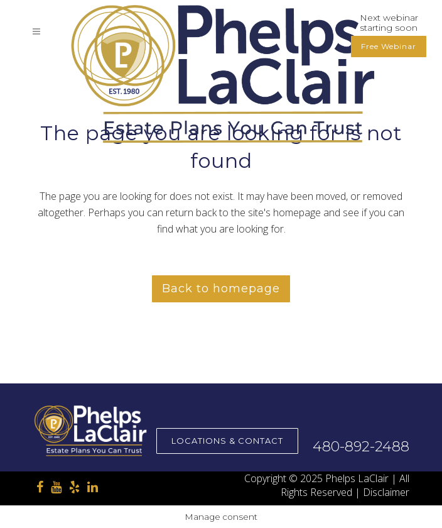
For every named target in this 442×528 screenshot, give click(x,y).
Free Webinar (388, 46)
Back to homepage (221, 288)
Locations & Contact (227, 441)
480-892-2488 (361, 446)
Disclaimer (386, 492)
